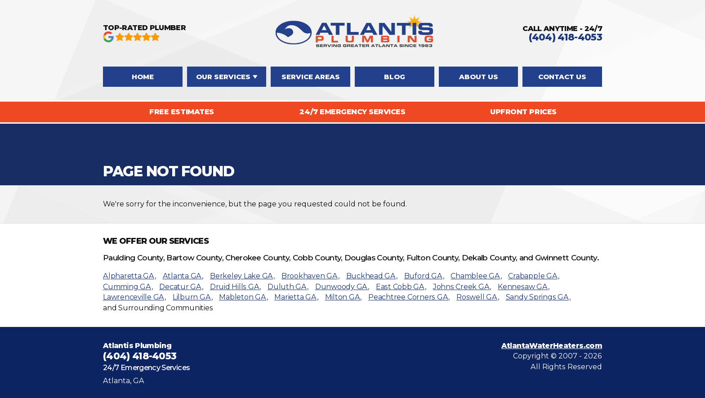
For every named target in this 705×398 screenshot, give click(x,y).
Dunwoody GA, (342, 286)
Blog (394, 76)
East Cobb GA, (401, 286)
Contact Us (562, 76)
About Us (478, 76)
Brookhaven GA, (310, 276)
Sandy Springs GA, (538, 297)
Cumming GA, (127, 286)
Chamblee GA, (476, 276)
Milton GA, (343, 297)
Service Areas (310, 76)
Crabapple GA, (533, 276)
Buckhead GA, (371, 276)
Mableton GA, (243, 297)
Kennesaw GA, (523, 286)
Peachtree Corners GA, (409, 297)
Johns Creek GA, (462, 286)
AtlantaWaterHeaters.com (551, 345)
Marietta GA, (296, 297)
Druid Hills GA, (235, 286)
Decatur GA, (181, 286)
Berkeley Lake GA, (242, 276)
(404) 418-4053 (565, 37)
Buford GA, (424, 276)
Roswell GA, (477, 297)
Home (143, 76)
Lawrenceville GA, (134, 297)
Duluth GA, (288, 286)
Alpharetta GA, (129, 276)
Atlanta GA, (183, 276)
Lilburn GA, (192, 297)
